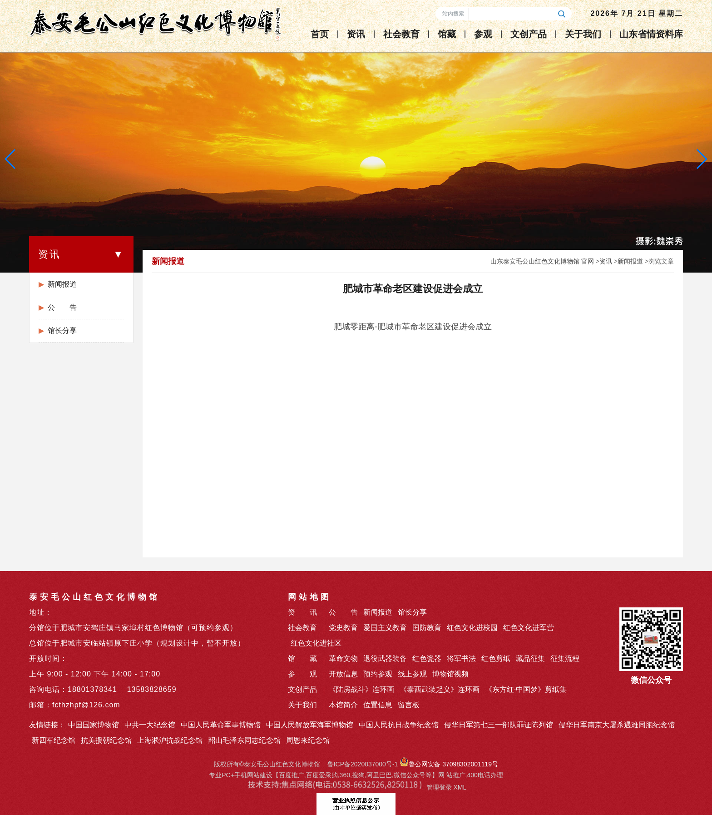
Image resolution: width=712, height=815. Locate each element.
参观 (483, 34)
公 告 (62, 307)
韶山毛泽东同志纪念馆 (244, 740)
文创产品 (528, 34)
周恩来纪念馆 (308, 740)
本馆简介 (343, 705)
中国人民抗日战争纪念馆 (399, 725)
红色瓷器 (426, 658)
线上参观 (412, 674)
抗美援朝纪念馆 (106, 740)
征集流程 (564, 658)
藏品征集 (530, 658)
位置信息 (377, 705)
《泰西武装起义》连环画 (440, 689)
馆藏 (447, 34)
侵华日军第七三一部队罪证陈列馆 (498, 725)
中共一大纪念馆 (149, 725)
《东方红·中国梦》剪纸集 (526, 689)
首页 (320, 34)
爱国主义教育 (385, 627)
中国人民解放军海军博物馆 (309, 725)
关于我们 (583, 34)
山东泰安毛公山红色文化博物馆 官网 (542, 261)
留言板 (409, 705)
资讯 (356, 34)
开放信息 (343, 674)
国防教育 (426, 627)
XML (459, 787)
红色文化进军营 (528, 627)
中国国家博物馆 (93, 725)
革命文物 (343, 658)
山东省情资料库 (651, 34)
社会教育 (401, 34)
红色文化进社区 (316, 643)
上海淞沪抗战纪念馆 (170, 740)
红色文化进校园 (472, 627)
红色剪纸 (495, 658)
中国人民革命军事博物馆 (221, 725)
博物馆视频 (450, 674)
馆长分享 (62, 330)
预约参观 (377, 674)
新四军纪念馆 (53, 740)
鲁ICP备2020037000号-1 (362, 764)
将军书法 (461, 658)
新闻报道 (62, 284)
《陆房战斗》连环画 (361, 689)
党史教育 (343, 627)
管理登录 (439, 787)
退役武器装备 (385, 658)
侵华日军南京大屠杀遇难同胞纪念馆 (617, 725)
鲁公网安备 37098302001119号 (449, 764)
